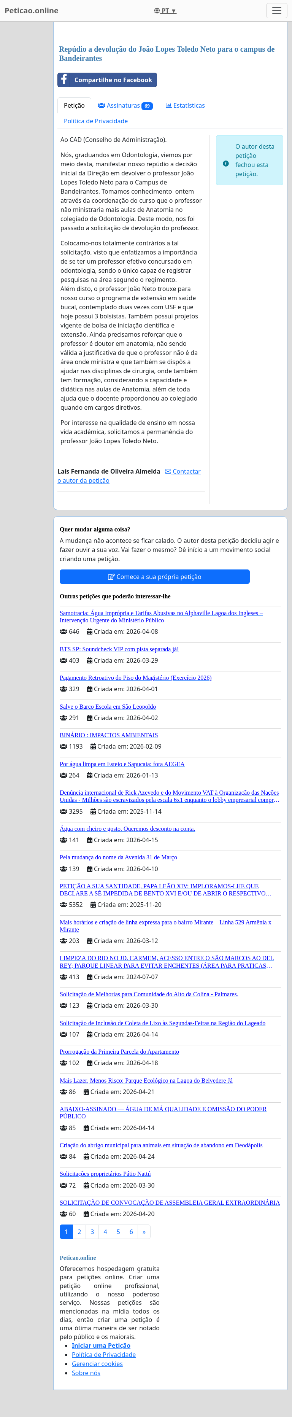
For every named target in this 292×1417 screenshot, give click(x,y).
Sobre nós (86, 1373)
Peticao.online (32, 10)
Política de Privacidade (96, 121)
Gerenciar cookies (97, 1364)
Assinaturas (125, 105)
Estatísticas (185, 105)
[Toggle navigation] (276, 10)
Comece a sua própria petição (154, 577)
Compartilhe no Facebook (105, 80)
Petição (74, 105)
